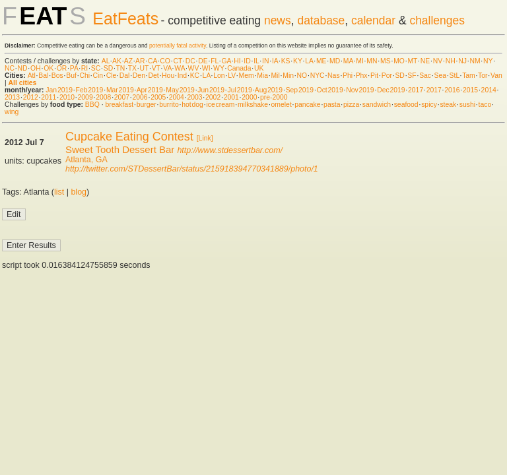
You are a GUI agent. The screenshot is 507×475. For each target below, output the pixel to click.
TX (132, 68)
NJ (462, 61)
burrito (168, 104)
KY (297, 61)
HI (237, 61)
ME (321, 61)
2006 (139, 97)
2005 (158, 97)
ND (23, 68)
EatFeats (125, 18)
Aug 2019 (269, 90)
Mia (262, 75)
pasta (331, 104)
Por (387, 75)
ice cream (220, 104)
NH (451, 61)
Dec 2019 (391, 90)
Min (288, 75)
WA (179, 68)
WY (218, 68)
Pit (374, 75)
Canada (239, 68)
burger (146, 104)
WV (193, 68)
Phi (348, 75)
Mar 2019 (120, 90)
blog (78, 192)
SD (108, 68)
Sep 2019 (300, 90)
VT (156, 68)
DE (202, 61)
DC (190, 61)
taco (485, 104)
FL (215, 61)
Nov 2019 (360, 90)
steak (448, 104)
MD (334, 61)
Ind (182, 75)
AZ (128, 61)
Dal (124, 75)
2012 (30, 97)
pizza (351, 104)
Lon (218, 75)
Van (496, 75)
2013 (12, 97)
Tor (482, 75)
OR (62, 68)
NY (487, 61)
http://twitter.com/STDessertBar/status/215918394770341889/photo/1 (191, 169)
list (59, 192)
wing (11, 111)
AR (140, 61)
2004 (176, 97)
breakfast (119, 104)
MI (360, 61)
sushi (467, 104)
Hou (168, 75)
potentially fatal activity (177, 45)
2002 (212, 97)
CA (152, 61)
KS (285, 61)
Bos (57, 75)
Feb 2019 (90, 90)
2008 (103, 97)
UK (258, 68)
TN (120, 68)
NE (425, 61)
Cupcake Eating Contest (129, 136)
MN (371, 61)
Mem (246, 75)
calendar (373, 20)
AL (106, 61)
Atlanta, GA (86, 159)
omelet (281, 104)
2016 (451, 90)
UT (144, 68)
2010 (67, 97)
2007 (121, 97)
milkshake (253, 104)
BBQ (92, 104)
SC (95, 68)
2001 (231, 97)
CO (165, 61)
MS (385, 61)
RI (84, 68)
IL (256, 61)
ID (247, 61)
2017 (415, 90)
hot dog (192, 104)
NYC (317, 75)
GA (225, 61)
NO (302, 75)
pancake (307, 104)
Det (153, 75)
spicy (429, 104)
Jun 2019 (210, 90)
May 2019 (180, 90)
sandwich (376, 104)
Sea (440, 75)
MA (348, 61)
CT (177, 61)
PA (74, 68)
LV (232, 75)
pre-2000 (274, 97)
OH (35, 68)
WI (206, 68)
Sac (425, 75)
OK (48, 68)
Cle (111, 75)
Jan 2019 (59, 90)
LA (309, 61)
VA (167, 68)
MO (399, 61)
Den (139, 75)
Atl (32, 75)
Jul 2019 (240, 90)
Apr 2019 (150, 90)
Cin (98, 75)
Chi (84, 75)
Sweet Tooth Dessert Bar (119, 149)
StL (454, 75)
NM (474, 61)
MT (412, 61)
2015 (470, 90)
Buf (71, 75)
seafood (406, 104)
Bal (43, 75)
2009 (85, 97)
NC (10, 68)
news (277, 20)
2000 (249, 97)
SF (411, 75)
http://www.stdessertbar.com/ (230, 150)
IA (275, 61)
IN (265, 61)
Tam (468, 75)
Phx (362, 75)
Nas (333, 75)
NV (437, 61)
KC (194, 75)
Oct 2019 (330, 90)
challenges (437, 20)
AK (116, 61)
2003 (194, 97)
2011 (48, 97)
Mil (275, 75)
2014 (488, 90)
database (321, 20)
